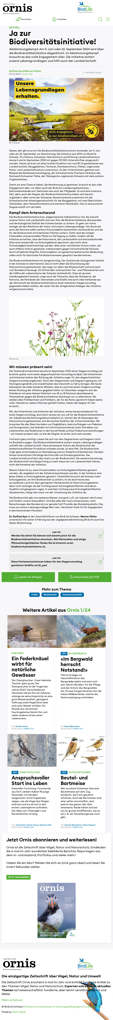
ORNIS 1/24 (28, 729)
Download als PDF (85, 577)
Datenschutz (31, 1007)
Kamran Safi (45, 825)
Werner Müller (33, 71)
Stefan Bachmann (73, 825)
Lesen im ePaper (28, 577)
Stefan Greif (22, 726)
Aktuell (14, 27)
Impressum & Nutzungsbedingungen (61, 1007)
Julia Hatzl (21, 825)
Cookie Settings (92, 1007)
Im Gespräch (78, 653)
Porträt (18, 653)
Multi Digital (19, 1012)
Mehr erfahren (12, 1000)
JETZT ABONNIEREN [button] (18, 877)
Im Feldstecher (80, 772)
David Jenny (33, 825)
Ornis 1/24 (27, 74)
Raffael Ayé (16, 71)
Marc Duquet (89, 825)
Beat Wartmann (72, 726)
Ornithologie (29, 772)
